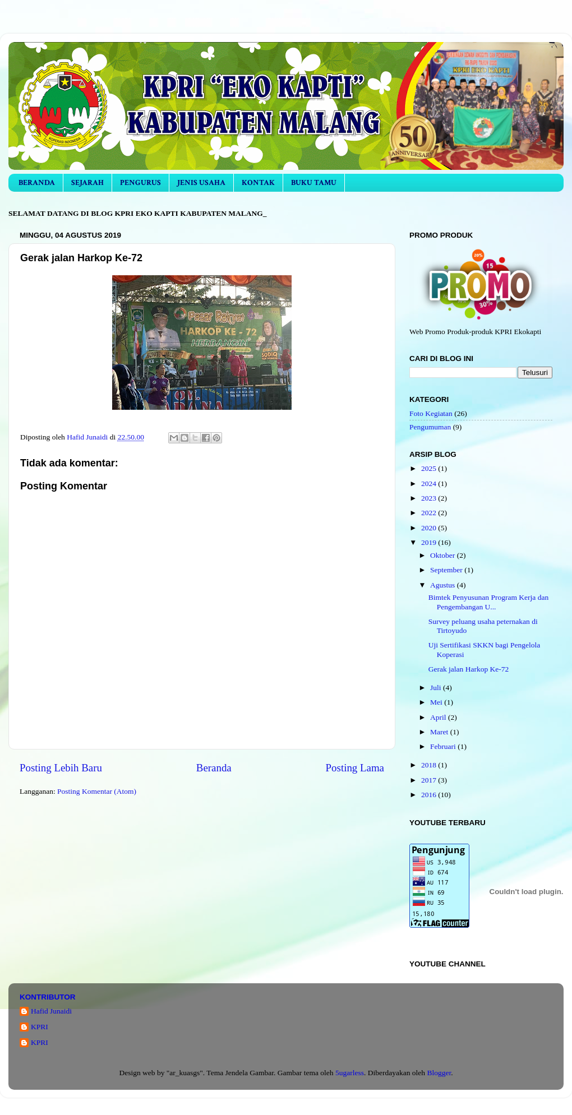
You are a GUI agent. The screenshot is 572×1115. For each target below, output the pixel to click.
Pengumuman (430, 427)
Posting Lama (355, 768)
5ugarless (349, 1072)
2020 (429, 528)
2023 (429, 498)
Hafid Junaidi (51, 1011)
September (447, 570)
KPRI (39, 1027)
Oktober (443, 555)
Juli (436, 687)
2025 (429, 468)
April (439, 717)
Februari (444, 746)
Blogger (439, 1072)
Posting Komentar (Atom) (96, 791)
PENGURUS (140, 183)
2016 (429, 794)
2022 (429, 512)
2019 (429, 542)
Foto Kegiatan (431, 413)
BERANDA (37, 183)
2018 (429, 765)
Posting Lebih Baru (61, 768)
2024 (429, 483)
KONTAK (258, 183)
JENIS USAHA (201, 183)
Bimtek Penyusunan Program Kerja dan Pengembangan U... (488, 601)
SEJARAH (87, 183)
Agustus (443, 585)
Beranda (214, 768)
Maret (440, 732)
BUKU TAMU (313, 183)
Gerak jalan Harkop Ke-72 (468, 669)
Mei (437, 702)
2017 (429, 780)
